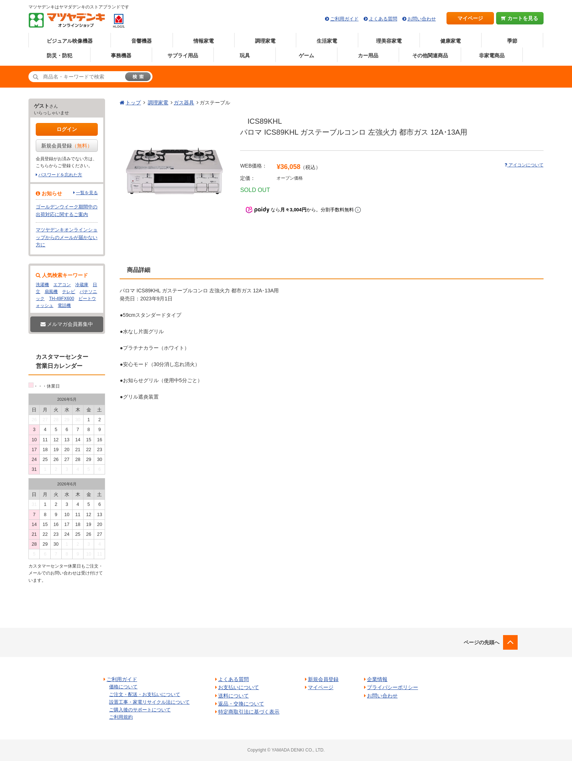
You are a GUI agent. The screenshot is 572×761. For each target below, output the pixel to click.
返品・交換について (241, 704)
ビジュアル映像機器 (70, 41)
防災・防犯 (59, 55)
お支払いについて (238, 687)
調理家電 (265, 41)
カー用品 (368, 55)
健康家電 (450, 41)
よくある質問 (383, 19)
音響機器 (141, 41)
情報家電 (203, 41)
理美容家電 (389, 41)
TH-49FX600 (61, 298)
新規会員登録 (66, 146)
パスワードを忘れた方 (60, 174)
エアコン (62, 284)
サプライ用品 (182, 55)
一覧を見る (87, 192)
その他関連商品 (430, 55)
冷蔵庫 (81, 284)
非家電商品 (492, 55)
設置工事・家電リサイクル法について (149, 702)
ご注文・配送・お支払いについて (144, 694)
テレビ (68, 291)
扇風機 (51, 291)
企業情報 (377, 679)
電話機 (64, 305)
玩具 (245, 55)
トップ (133, 102)
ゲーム (306, 55)
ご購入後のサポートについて (140, 709)
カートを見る (519, 18)
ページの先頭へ (481, 642)
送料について (233, 696)
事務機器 (121, 55)
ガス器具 (184, 102)
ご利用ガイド (344, 19)
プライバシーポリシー (392, 687)
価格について (123, 686)
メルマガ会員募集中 (66, 324)
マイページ (470, 18)
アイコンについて (524, 165)
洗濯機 (42, 284)
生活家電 (327, 41)
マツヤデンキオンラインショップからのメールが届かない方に (66, 237)
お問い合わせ (421, 19)
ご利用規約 (121, 717)
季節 (512, 41)
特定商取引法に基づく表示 (248, 712)
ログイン (67, 129)
